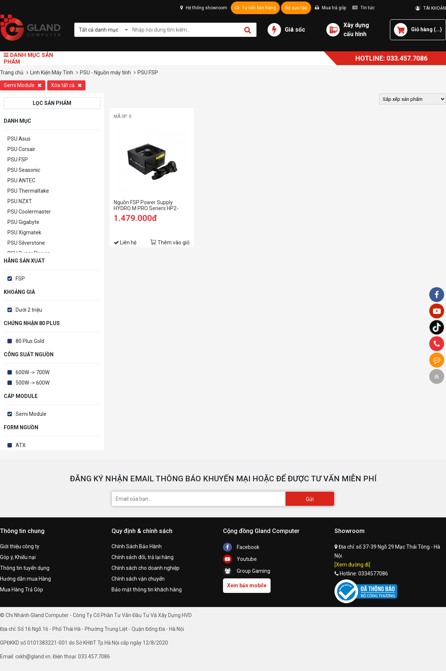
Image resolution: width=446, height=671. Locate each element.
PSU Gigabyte (23, 222)
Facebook (241, 547)
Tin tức (363, 7)
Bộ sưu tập (296, 7)
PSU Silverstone (26, 243)
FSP (20, 279)
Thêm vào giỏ (174, 242)
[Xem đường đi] (352, 565)
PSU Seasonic (23, 170)
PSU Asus (18, 139)
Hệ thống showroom (203, 7)
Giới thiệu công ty (19, 546)
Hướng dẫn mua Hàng (25, 579)
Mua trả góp (330, 7)
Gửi (310, 499)
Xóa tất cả (66, 85)
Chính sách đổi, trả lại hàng (143, 557)
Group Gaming (246, 570)
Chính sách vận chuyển (138, 579)
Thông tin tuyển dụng (24, 568)
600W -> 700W (32, 372)
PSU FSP (17, 160)
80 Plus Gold (30, 341)
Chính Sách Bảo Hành (137, 546)
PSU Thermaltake (28, 191)
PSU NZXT (19, 201)
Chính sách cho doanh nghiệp (146, 568)
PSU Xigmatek (24, 232)
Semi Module (23, 85)
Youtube (240, 559)
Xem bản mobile (246, 585)
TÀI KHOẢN (431, 8)
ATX (21, 445)
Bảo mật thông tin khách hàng (147, 590)
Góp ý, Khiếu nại (18, 557)
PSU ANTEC (21, 180)
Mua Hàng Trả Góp (21, 590)
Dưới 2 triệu (29, 310)
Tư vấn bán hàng (255, 7)
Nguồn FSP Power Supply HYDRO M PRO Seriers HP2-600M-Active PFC (146, 205)
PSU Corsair (21, 149)
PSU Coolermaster (29, 212)
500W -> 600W (32, 383)
